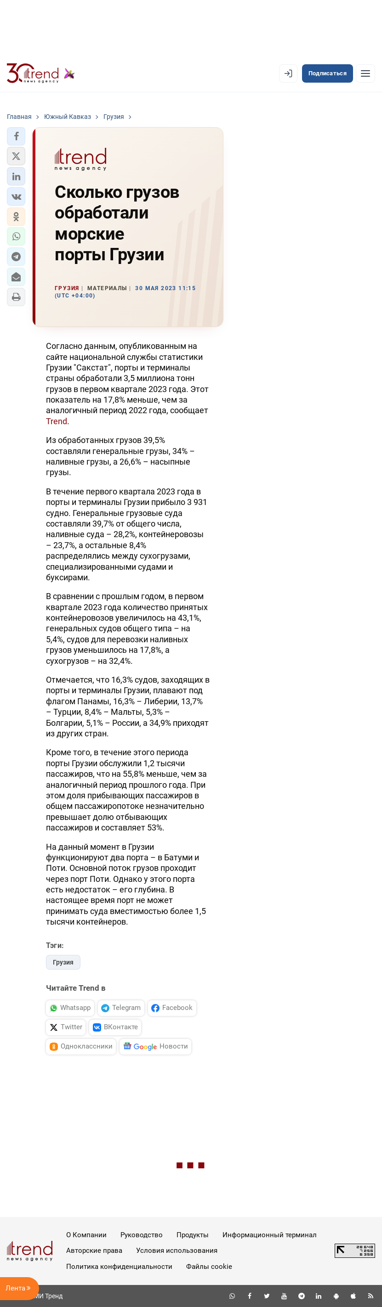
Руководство (141, 1235)
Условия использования (176, 1250)
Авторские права (94, 1250)
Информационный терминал (269, 1235)
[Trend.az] (41, 73)
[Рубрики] (365, 73)
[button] (16, 136)
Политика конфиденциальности (119, 1266)
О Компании (86, 1235)
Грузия (63, 962)
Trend (56, 421)
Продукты (193, 1235)
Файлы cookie (209, 1266)
